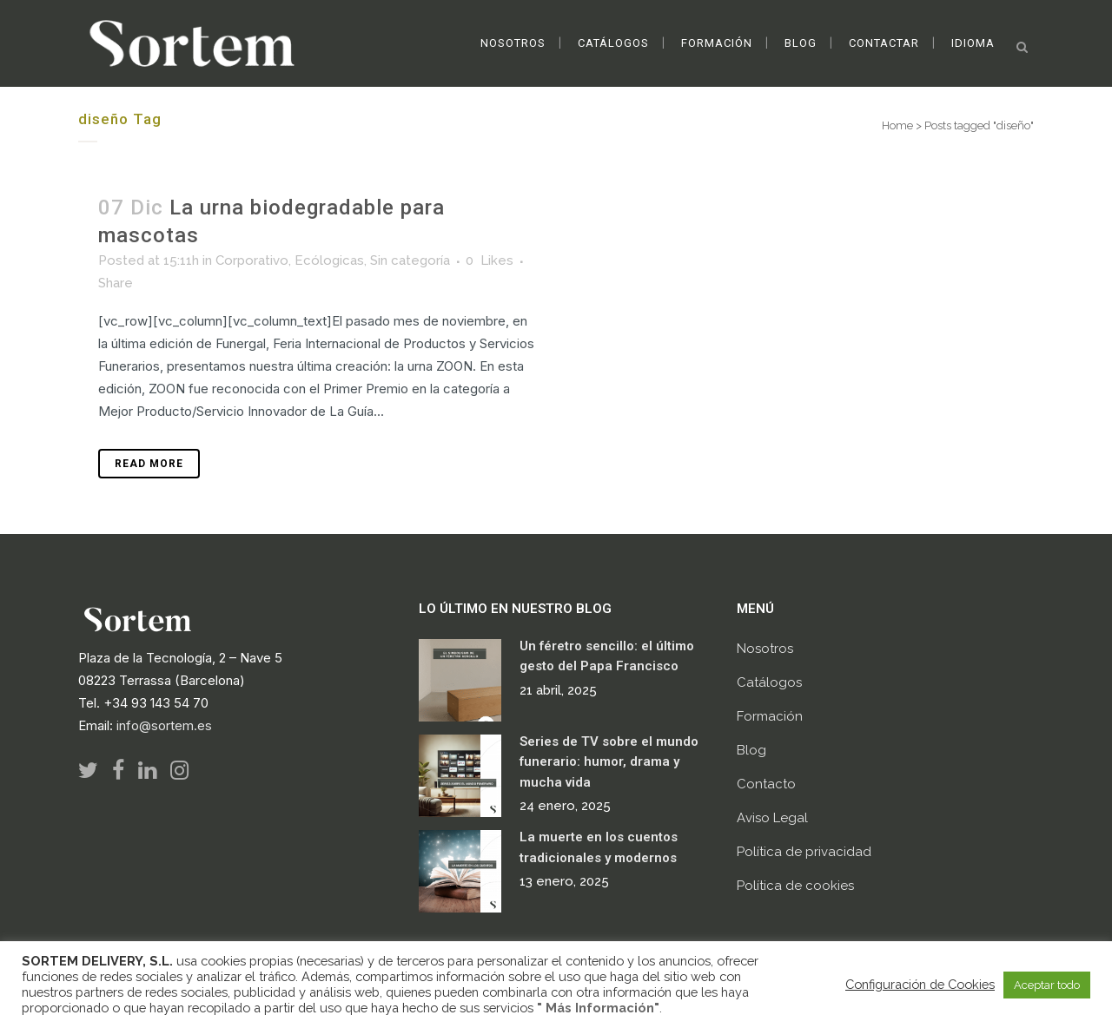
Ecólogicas (329, 260)
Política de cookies (795, 885)
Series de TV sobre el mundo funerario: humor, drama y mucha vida (609, 762)
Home (897, 125)
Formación (770, 716)
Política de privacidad (804, 852)
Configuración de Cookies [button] (920, 984)
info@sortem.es (164, 725)
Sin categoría (410, 260)
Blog (751, 750)
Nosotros (765, 648)
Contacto (766, 784)
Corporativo (251, 260)
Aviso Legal (772, 818)
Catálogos (769, 682)
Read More (149, 464)
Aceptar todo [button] (1047, 985)
